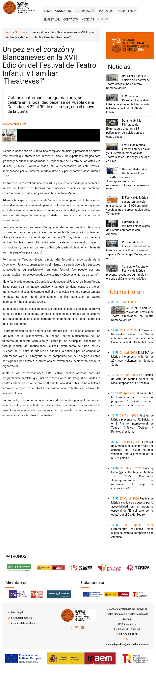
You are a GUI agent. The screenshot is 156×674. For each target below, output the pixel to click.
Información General (21, 618)
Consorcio (63, 10)
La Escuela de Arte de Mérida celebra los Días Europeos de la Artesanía (132, 379)
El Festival (52, 19)
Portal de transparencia (117, 10)
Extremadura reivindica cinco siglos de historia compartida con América (132, 533)
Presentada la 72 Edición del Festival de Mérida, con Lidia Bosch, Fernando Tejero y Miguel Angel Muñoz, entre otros (128, 250)
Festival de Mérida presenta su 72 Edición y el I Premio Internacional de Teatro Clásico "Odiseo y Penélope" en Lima (128, 153)
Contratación (85, 10)
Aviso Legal (16, 612)
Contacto (70, 19)
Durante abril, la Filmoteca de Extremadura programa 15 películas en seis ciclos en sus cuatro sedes (125, 128)
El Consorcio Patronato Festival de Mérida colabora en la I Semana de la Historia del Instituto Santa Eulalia (128, 104)
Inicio (48, 10)
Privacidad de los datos (22, 623)
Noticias (87, 19)
